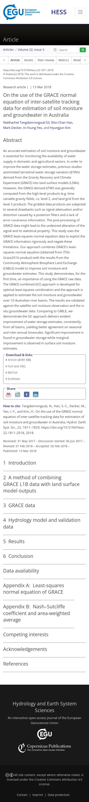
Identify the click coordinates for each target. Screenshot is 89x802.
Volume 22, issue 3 (31, 50)
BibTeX (12, 372)
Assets (28, 60)
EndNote (14, 379)
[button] (55, 50)
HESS (59, 12)
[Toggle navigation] (80, 12)
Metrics (63, 60)
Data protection (59, 795)
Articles (8, 50)
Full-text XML (17, 366)
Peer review (46, 60)
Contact (22, 795)
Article (15, 60)
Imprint (37, 795)
